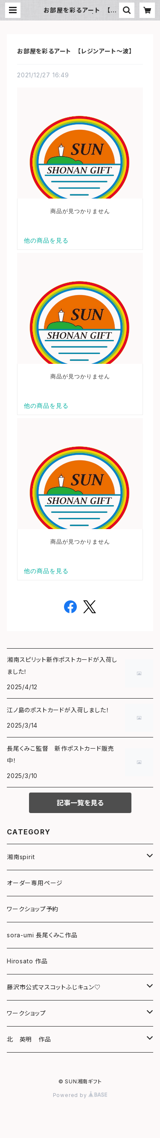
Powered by (80, 1095)
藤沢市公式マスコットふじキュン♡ (54, 987)
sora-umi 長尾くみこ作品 (42, 935)
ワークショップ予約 (32, 909)
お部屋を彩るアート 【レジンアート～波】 (74, 51)
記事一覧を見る (80, 803)
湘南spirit (21, 856)
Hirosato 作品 (27, 961)
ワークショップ (26, 1013)
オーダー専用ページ (35, 882)
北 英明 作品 (29, 1039)
